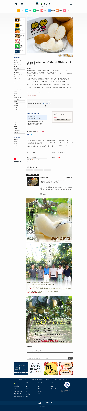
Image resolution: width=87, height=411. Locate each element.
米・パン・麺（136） (17, 60)
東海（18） (16, 120)
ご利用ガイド (16, 388)
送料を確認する (47, 103)
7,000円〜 (15, 145)
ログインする (16, 385)
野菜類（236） (16, 62)
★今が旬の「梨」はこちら (32, 95)
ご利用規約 (51, 386)
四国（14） (16, 128)
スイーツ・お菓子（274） (18, 74)
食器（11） (16, 101)
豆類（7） (15, 70)
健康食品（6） (16, 91)
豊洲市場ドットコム (35, 152)
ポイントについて (17, 394)
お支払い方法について (18, 391)
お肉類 (43, 10)
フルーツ (20, 10)
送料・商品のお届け (17, 393)
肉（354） (15, 66)
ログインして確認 (36, 159)
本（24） (15, 95)
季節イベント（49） (17, 132)
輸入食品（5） (16, 109)
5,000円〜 (15, 143)
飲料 (27, 396)
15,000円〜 (40, 393)
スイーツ (66, 10)
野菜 (27, 386)
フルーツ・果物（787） (18, 64)
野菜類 (36, 10)
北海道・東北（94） (17, 113)
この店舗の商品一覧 (68, 177)
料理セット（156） (17, 78)
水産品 (28, 10)
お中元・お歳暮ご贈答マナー (19, 396)
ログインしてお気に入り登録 (62, 119)
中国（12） (16, 126)
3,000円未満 (16, 139)
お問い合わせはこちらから (41, 131)
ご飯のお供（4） (17, 105)
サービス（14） (16, 99)
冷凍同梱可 (28, 394)
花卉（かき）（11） (17, 103)
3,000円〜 (15, 141)
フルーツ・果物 (20, 15)
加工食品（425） (17, 72)
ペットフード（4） (17, 111)
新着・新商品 (29, 169)
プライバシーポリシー (53, 388)
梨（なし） (27, 15)
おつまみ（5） (16, 107)
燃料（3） (15, 93)
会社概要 (51, 385)
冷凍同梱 (51, 10)
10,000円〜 (40, 391)
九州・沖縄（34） (17, 130)
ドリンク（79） (16, 76)
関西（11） (16, 122)
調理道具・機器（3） (17, 97)
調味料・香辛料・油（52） (18, 89)
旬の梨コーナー (48, 169)
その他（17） (16, 80)
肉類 (27, 389)
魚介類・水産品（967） (18, 68)
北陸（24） (16, 124)
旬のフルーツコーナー (38, 169)
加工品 (59, 10)
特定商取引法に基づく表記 (54, 389)
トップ (15, 15)
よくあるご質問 (17, 389)
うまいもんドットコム (50, 180)
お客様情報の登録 (17, 386)
